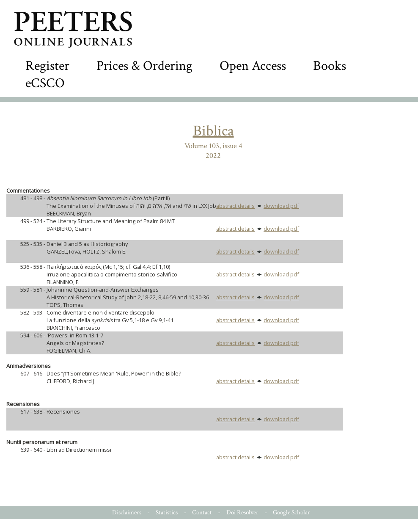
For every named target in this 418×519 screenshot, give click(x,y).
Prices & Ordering (144, 66)
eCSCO (45, 83)
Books (329, 66)
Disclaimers (126, 512)
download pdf (281, 206)
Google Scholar (291, 512)
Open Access (253, 66)
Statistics (167, 512)
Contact (202, 512)
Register (47, 66)
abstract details (235, 206)
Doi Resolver (242, 512)
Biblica (213, 131)
